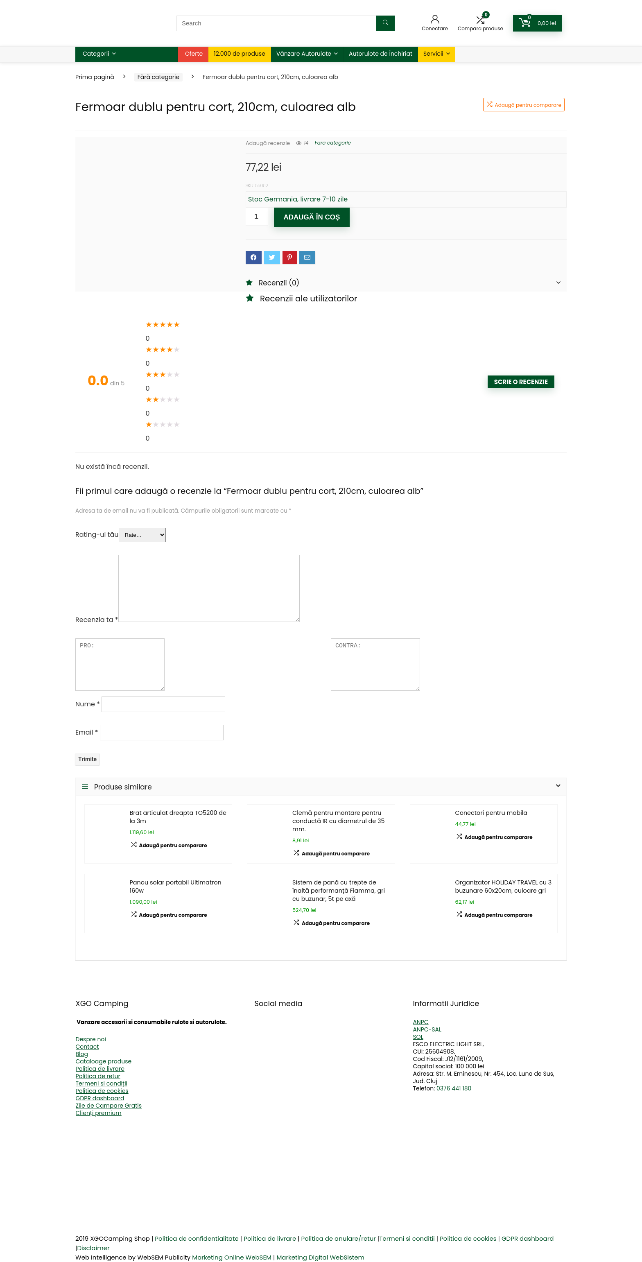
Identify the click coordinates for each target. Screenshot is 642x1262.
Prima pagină (94, 77)
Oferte (194, 54)
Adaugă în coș (311, 217)
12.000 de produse (239, 54)
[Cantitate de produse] (257, 217)
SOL (418, 1037)
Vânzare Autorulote (303, 54)
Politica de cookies (102, 1091)
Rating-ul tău (97, 534)
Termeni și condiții (102, 1083)
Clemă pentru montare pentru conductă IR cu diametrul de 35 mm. (338, 821)
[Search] (385, 23)
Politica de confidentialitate (197, 1238)
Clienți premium (99, 1113)
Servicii (433, 54)
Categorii (96, 54)
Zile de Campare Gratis (109, 1105)
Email (86, 732)
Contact (87, 1047)
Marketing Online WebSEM (231, 1257)
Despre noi (91, 1039)
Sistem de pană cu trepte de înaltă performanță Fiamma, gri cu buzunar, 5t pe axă (338, 890)
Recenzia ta (96, 619)
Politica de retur (98, 1076)
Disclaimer (93, 1248)
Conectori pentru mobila (491, 813)
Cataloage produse (104, 1061)
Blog (82, 1054)
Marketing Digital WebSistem (320, 1257)
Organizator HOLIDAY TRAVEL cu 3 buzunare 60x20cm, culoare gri (503, 886)
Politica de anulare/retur (338, 1238)
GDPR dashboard (100, 1098)
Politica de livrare (100, 1069)
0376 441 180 (453, 1088)
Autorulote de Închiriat (380, 54)
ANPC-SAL (427, 1029)
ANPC (420, 1022)
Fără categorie (158, 77)
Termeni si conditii (407, 1238)
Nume (87, 704)
